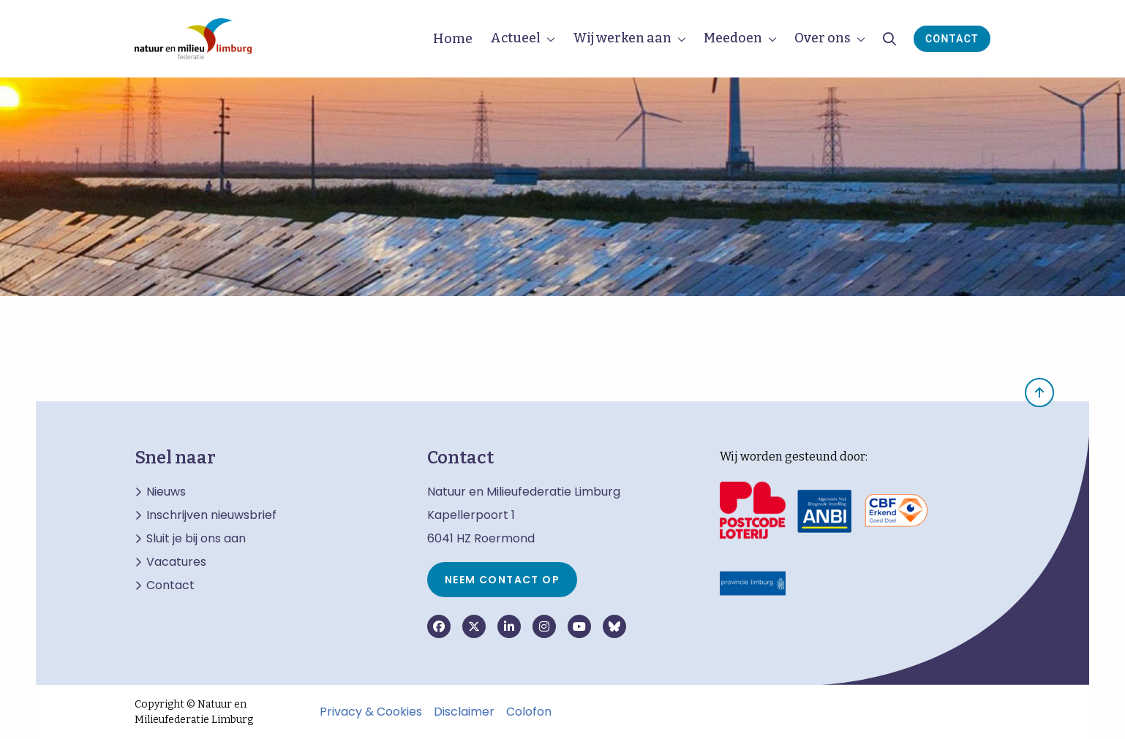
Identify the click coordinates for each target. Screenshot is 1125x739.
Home (453, 39)
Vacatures (176, 562)
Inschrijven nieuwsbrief (211, 515)
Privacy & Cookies (371, 712)
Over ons (822, 38)
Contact (952, 39)
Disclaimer (464, 712)
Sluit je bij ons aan (196, 539)
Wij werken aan (622, 38)
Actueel (515, 38)
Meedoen (733, 38)
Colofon (529, 712)
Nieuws (166, 492)
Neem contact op (502, 579)
